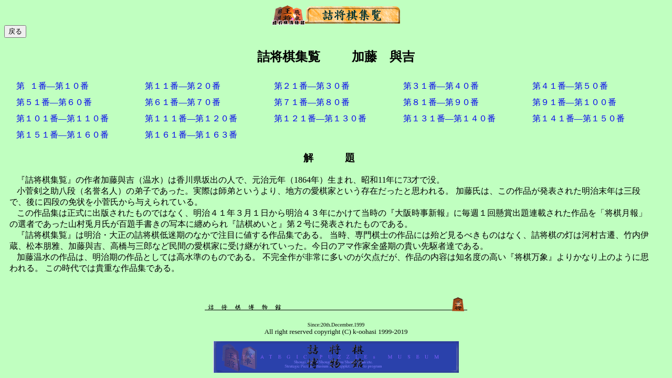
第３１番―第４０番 (441, 85)
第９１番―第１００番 (574, 102)
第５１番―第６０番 (54, 102)
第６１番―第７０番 (182, 102)
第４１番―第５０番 (570, 85)
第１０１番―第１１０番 (62, 118)
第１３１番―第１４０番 (449, 118)
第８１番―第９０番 (441, 102)
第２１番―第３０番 (312, 85)
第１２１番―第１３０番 (320, 118)
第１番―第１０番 (52, 85)
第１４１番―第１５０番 (578, 118)
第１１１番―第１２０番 (191, 118)
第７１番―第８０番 (312, 102)
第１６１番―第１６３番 (191, 134)
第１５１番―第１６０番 (62, 134)
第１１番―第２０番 (182, 85)
